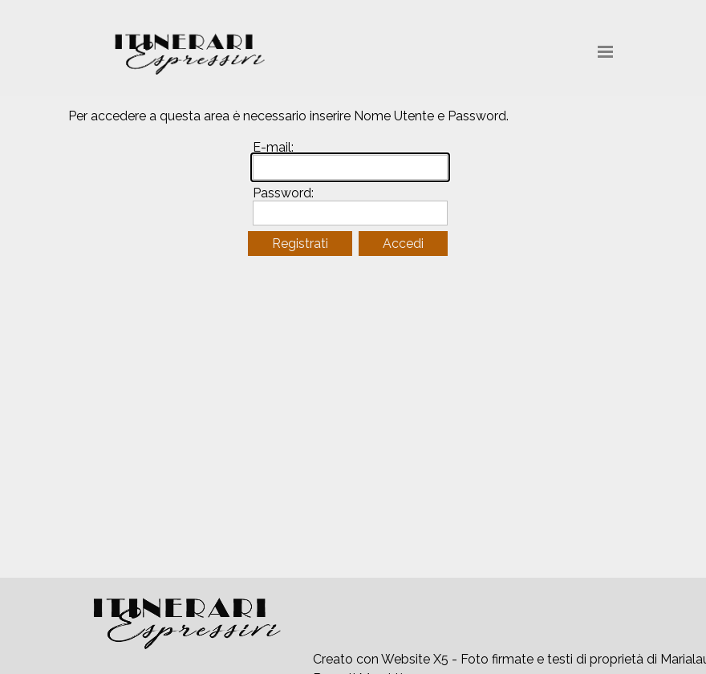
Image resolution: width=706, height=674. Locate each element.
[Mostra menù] (605, 51)
